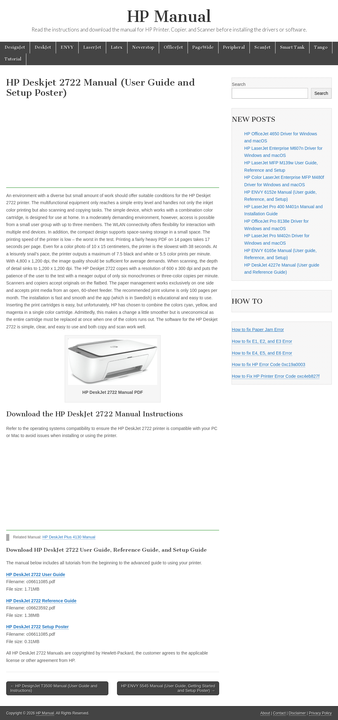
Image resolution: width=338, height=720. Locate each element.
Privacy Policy (320, 713)
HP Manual (169, 16)
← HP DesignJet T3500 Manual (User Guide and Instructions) (53, 688)
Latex (117, 47)
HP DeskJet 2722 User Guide (35, 574)
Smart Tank (292, 47)
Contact (279, 713)
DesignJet (15, 47)
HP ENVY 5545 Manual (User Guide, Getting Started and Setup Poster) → (168, 688)
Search (238, 84)
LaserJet (92, 47)
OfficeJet (173, 47)
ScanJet (262, 47)
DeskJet (43, 47)
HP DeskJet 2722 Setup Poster (37, 626)
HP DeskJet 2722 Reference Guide (41, 600)
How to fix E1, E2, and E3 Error (262, 341)
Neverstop (143, 47)
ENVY (67, 47)
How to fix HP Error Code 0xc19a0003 (268, 364)
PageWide (203, 47)
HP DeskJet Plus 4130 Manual (68, 537)
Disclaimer (297, 713)
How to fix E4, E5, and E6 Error (262, 353)
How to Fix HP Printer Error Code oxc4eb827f (275, 376)
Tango (320, 47)
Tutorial (13, 59)
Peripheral (234, 47)
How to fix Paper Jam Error (258, 329)
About (265, 713)
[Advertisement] (112, 144)
